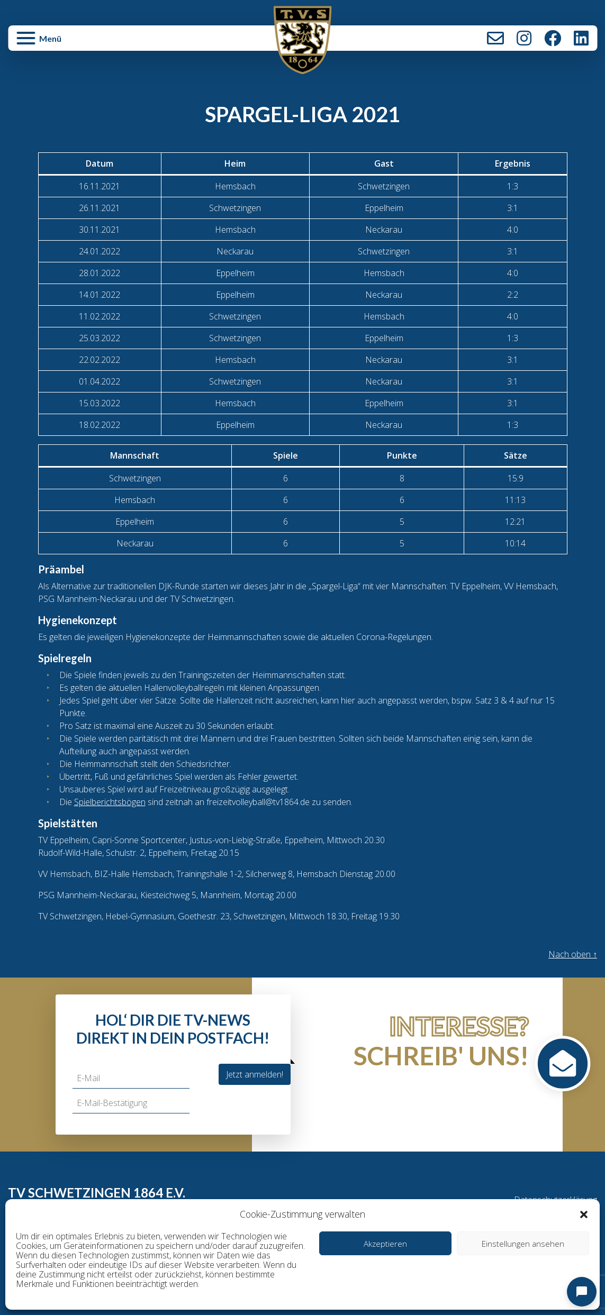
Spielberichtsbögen (110, 802)
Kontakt (495, 38)
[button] (584, 1214)
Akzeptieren (385, 1243)
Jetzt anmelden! (254, 1074)
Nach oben (572, 954)
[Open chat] (582, 1292)
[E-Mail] (131, 1078)
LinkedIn (581, 38)
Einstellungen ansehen (523, 1243)
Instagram (524, 38)
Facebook (552, 38)
